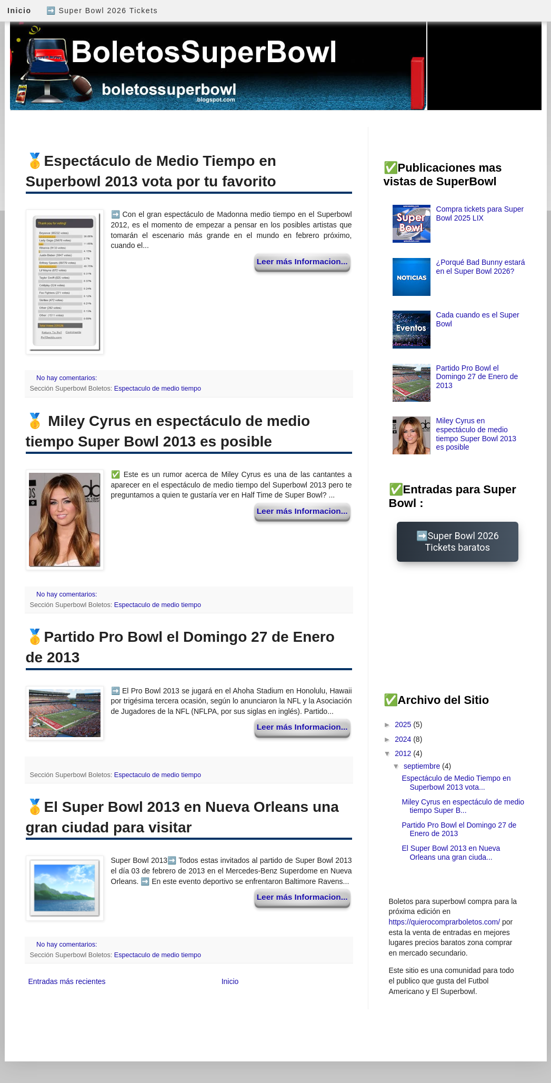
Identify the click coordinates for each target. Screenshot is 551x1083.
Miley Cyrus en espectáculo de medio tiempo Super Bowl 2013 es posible (476, 433)
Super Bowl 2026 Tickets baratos (462, 541)
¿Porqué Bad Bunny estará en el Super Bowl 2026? (480, 266)
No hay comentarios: (67, 378)
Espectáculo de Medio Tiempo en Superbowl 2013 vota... (456, 782)
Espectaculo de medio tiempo (157, 388)
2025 (404, 724)
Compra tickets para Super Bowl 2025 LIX (480, 213)
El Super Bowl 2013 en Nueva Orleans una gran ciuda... (451, 852)
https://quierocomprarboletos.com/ (444, 922)
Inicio (19, 10)
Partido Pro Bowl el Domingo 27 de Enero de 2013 (477, 377)
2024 (404, 739)
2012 (404, 753)
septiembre (423, 766)
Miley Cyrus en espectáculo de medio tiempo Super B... (463, 806)
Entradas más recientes (67, 981)
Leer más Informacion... (302, 261)
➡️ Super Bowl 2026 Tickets (102, 10)
